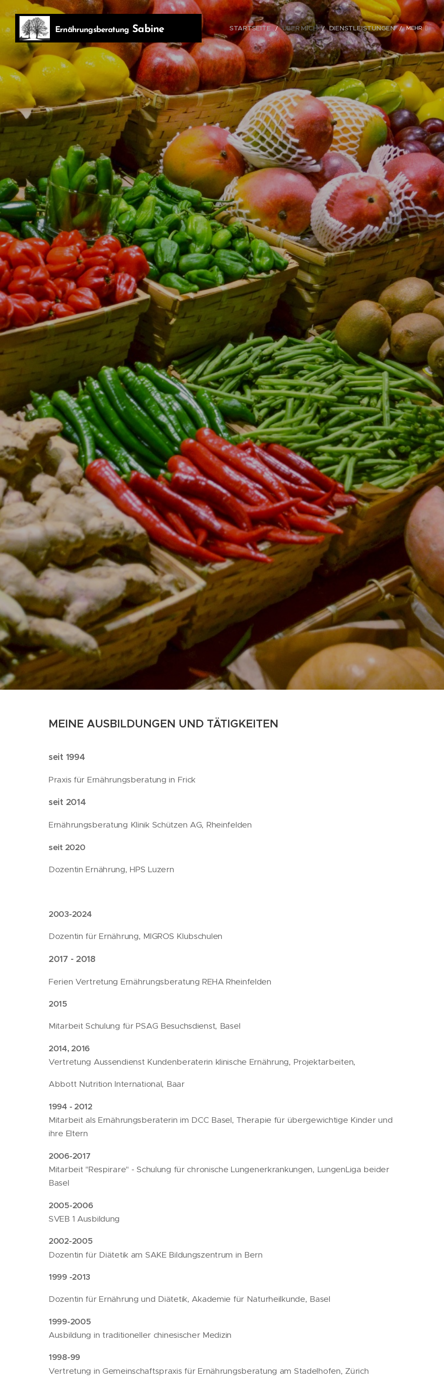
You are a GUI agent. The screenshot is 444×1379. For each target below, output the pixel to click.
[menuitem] (270, 28)
